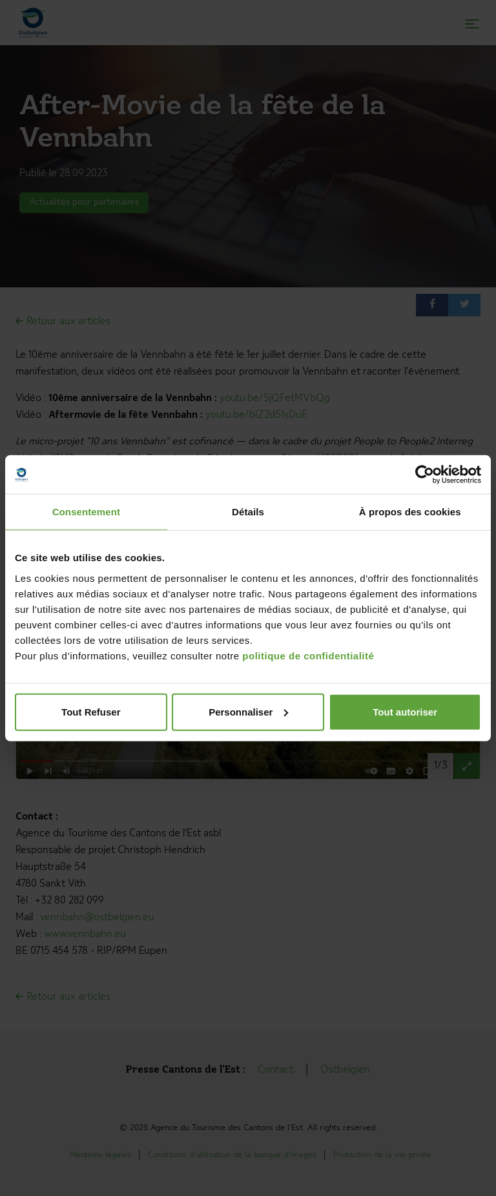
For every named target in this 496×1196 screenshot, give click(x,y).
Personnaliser (248, 711)
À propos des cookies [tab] (410, 511)
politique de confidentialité (308, 655)
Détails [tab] (248, 511)
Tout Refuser (90, 711)
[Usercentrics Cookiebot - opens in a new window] (424, 474)
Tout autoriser (405, 711)
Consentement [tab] (86, 511)
